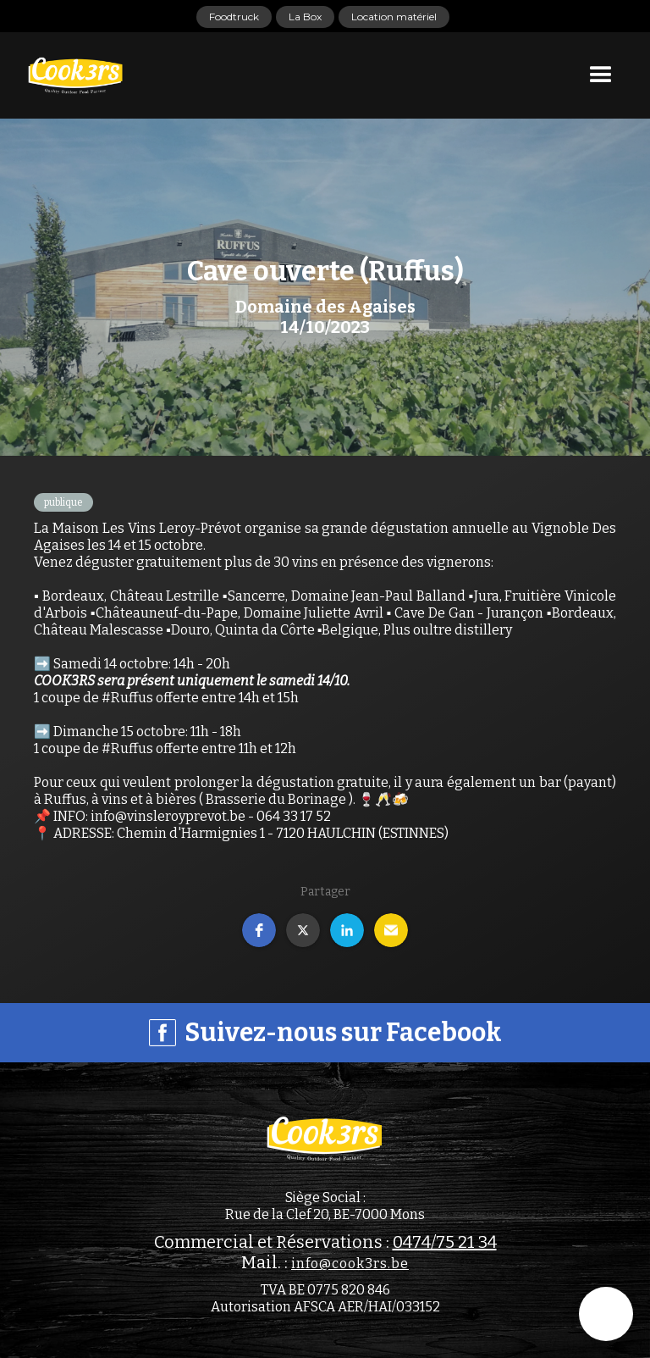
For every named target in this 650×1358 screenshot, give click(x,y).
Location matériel (394, 16)
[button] (601, 75)
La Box (305, 16)
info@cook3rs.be (350, 1263)
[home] (76, 75)
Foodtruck (234, 16)
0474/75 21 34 (445, 1242)
